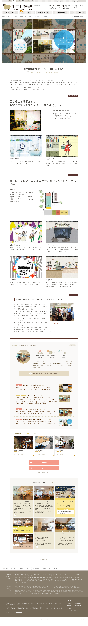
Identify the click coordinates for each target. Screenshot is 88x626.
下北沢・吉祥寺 (48, 586)
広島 (76, 579)
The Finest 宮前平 (61, 534)
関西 (23, 1)
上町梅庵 (18, 545)
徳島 (81, 579)
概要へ (73, 345)
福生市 (47, 593)
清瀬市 (73, 591)
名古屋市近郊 (61, 575)
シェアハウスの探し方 (68, 5)
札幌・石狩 (26, 574)
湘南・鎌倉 (58, 587)
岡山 (79, 579)
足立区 (44, 590)
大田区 (29, 590)
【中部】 (77, 574)
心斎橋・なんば (62, 577)
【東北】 (31, 574)
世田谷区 (17, 590)
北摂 (36, 579)
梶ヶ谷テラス (38, 534)
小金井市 (65, 591)
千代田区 (56, 591)
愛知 (80, 574)
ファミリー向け (27, 12)
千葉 (60, 574)
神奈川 (16, 16)
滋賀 (47, 577)
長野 (16, 575)
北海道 (5, 1)
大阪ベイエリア (30, 579)
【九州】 (40, 580)
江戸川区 (65, 590)
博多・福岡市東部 (61, 580)
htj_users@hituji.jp (77, 603)
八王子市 (17, 593)
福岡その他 (24, 582)
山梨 (25, 575)
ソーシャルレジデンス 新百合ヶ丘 (41, 16)
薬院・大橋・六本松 (76, 580)
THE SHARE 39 (18, 528)
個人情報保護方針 (19, 612)
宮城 (35, 574)
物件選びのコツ (66, 7)
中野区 (40, 590)
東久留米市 (31, 593)
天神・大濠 (68, 580)
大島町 (62, 593)
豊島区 (36, 590)
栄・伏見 (43, 575)
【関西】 (32, 577)
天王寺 (68, 577)
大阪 (35, 577)
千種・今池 (48, 575)
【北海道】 (17, 574)
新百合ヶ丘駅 (28, 16)
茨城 (72, 574)
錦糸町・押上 (76, 586)
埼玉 (63, 574)
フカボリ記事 (57, 72)
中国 (27, 1)
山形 (38, 574)
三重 (31, 575)
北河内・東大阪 (41, 579)
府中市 (51, 591)
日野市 (35, 593)
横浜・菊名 (32, 587)
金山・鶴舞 (54, 575)
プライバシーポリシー (72, 610)
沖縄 (49, 580)
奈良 (44, 577)
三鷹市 (35, 591)
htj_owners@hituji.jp (77, 605)
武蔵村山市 (57, 593)
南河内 (52, 579)
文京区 (20, 591)
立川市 (60, 591)
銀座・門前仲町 (69, 586)
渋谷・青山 (17, 586)
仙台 (43, 574)
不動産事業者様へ (61, 12)
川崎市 (21, 16)
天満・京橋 (17, 579)
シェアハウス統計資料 (78, 12)
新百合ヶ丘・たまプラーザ (49, 587)
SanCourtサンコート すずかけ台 (43, 502)
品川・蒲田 (34, 586)
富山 (37, 575)
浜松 (69, 575)
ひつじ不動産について (44, 12)
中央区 (31, 591)
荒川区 (80, 590)
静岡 (19, 575)
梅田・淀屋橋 (55, 577)
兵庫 (41, 577)
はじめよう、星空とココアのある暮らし (65, 502)
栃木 (66, 574)
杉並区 (21, 590)
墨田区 (27, 591)
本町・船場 (73, 577)
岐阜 (22, 575)
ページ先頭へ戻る (44, 559)
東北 (10, 1)
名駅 (39, 575)
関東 (14, 1)
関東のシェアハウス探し (7, 16)
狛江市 (39, 593)
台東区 (60, 590)
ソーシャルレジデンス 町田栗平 (21, 502)
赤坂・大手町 (62, 586)
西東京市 (25, 593)
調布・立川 (26, 587)
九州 (32, 1)
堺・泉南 (48, 579)
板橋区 (25, 590)
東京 (54, 574)
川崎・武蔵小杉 (39, 587)
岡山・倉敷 (26, 580)
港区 (24, 591)
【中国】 (72, 579)
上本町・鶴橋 (23, 579)
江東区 (76, 590)
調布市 (38, 591)
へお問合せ (43, 373)
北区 (73, 590)
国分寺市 (77, 591)
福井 (34, 575)
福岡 (43, 580)
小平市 (47, 591)
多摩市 (81, 591)
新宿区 (33, 590)
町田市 (69, 591)
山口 (19, 580)
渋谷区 (48, 590)
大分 (46, 580)
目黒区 (56, 590)
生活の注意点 (66, 8)
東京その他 (79, 587)
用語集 (76, 7)
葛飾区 (16, 591)
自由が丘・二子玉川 (19, 587)
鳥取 (16, 580)
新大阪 (78, 577)
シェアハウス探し (10, 12)
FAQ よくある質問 (78, 5)
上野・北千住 (41, 586)
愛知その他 (79, 575)
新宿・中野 (23, 586)
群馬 (69, 574)
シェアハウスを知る (54, 5)
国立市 (21, 593)
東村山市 (52, 593)
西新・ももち (18, 582)
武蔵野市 (43, 591)
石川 (28, 575)
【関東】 (50, 574)
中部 (19, 1)
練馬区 (52, 590)
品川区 (69, 590)
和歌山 (50, 577)
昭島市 (43, 593)
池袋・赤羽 (28, 586)
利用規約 (69, 608)
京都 (38, 577)
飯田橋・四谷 (55, 586)
